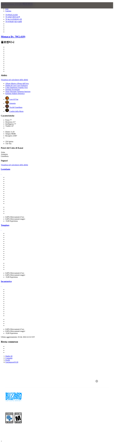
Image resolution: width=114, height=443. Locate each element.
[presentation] (9, 8)
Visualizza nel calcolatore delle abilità (14, 80)
